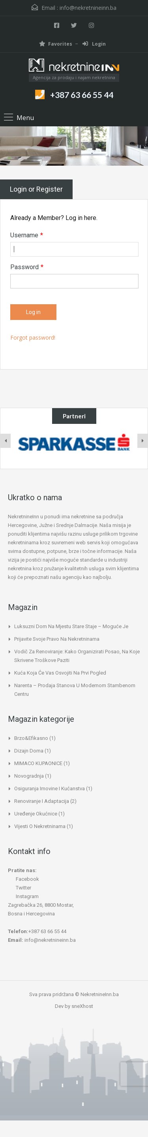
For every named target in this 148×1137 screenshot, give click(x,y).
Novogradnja (29, 776)
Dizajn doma (28, 751)
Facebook (23, 879)
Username (26, 235)
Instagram (23, 896)
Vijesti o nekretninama (40, 826)
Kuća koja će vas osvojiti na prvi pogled (60, 673)
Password (26, 267)
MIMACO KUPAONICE (38, 763)
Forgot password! (32, 337)
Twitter (19, 888)
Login (94, 44)
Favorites (55, 44)
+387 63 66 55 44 (81, 95)
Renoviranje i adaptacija (41, 801)
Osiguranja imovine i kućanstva (49, 788)
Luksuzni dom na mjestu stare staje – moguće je (71, 626)
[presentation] (5, 441)
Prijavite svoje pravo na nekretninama (56, 639)
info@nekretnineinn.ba (88, 7)
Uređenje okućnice (35, 814)
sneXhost (82, 1006)
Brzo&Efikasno (31, 738)
